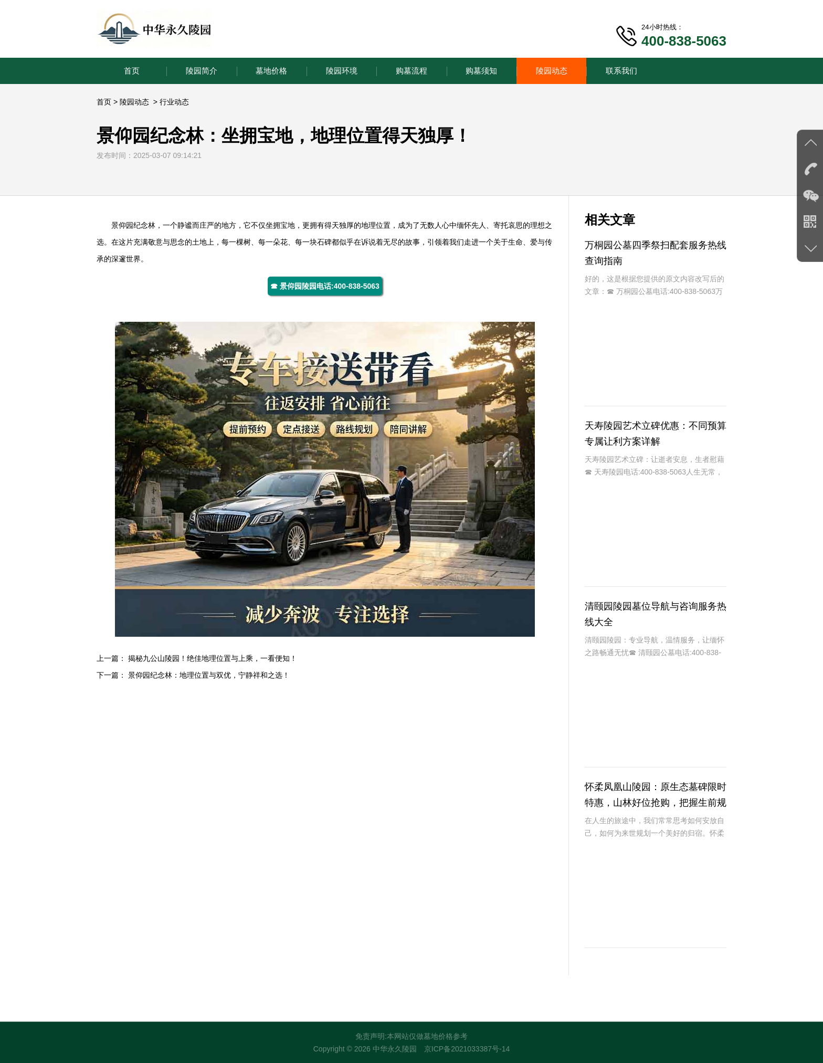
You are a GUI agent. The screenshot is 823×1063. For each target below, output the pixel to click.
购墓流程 (411, 70)
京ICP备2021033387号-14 (467, 1049)
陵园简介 (201, 70)
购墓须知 (481, 70)
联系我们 (621, 70)
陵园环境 (341, 70)
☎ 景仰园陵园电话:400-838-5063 (324, 286)
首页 (132, 70)
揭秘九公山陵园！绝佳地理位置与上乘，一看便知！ (212, 658)
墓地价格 (271, 70)
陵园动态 (551, 70)
